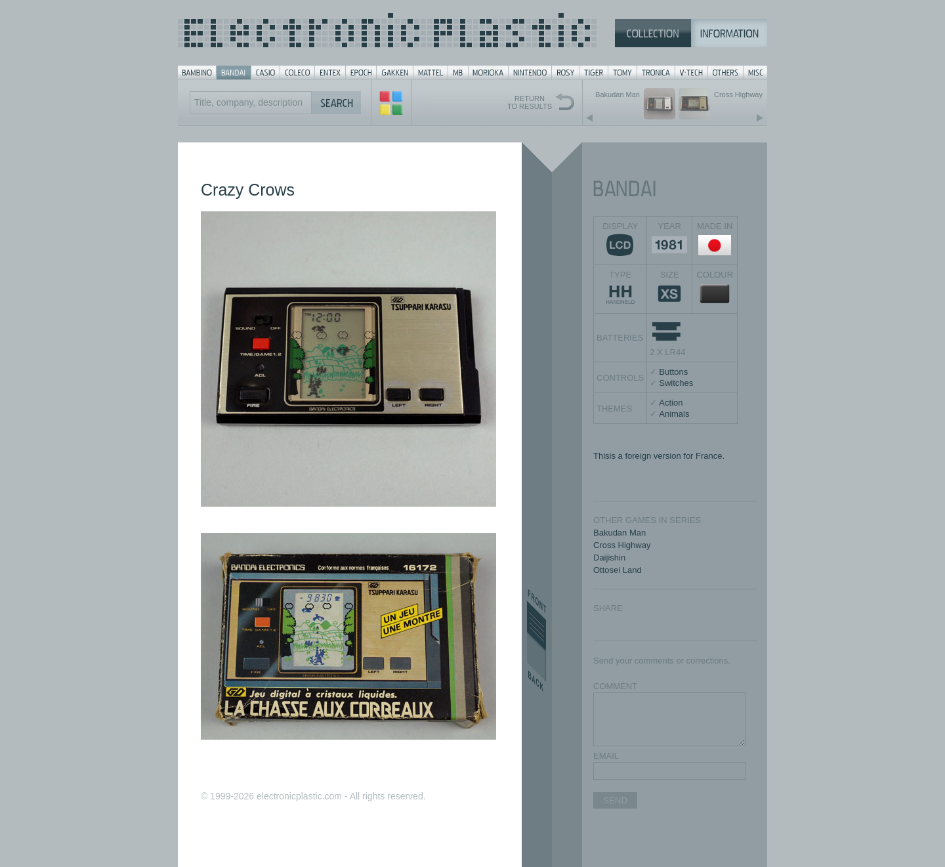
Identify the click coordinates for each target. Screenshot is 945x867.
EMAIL (606, 756)
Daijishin (609, 557)
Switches (676, 383)
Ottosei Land (617, 570)
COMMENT (615, 686)
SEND (615, 800)
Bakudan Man (619, 533)
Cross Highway (621, 545)
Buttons (673, 372)
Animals (674, 414)
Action (670, 403)
